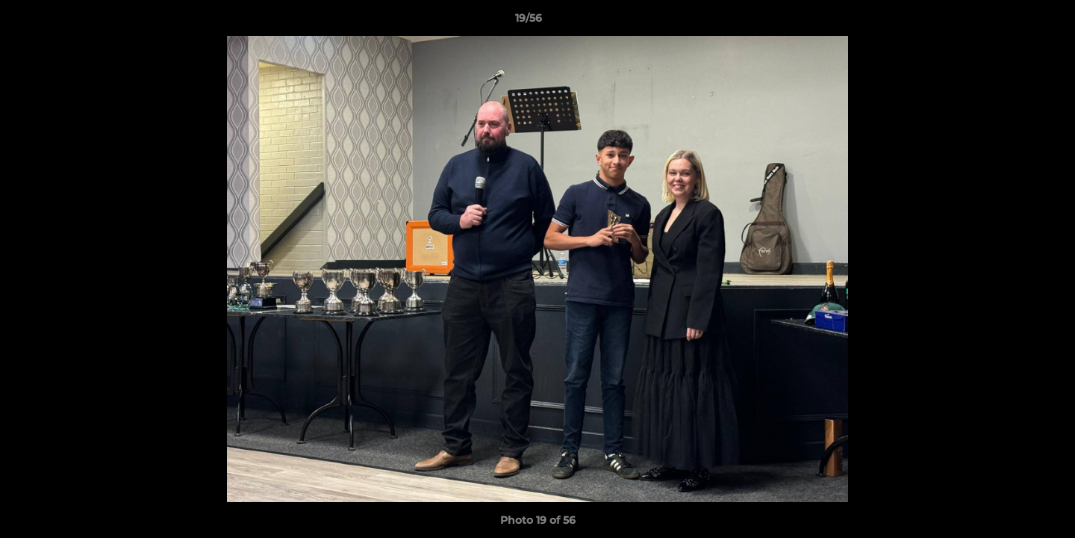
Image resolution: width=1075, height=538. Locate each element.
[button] (1012, 21)
